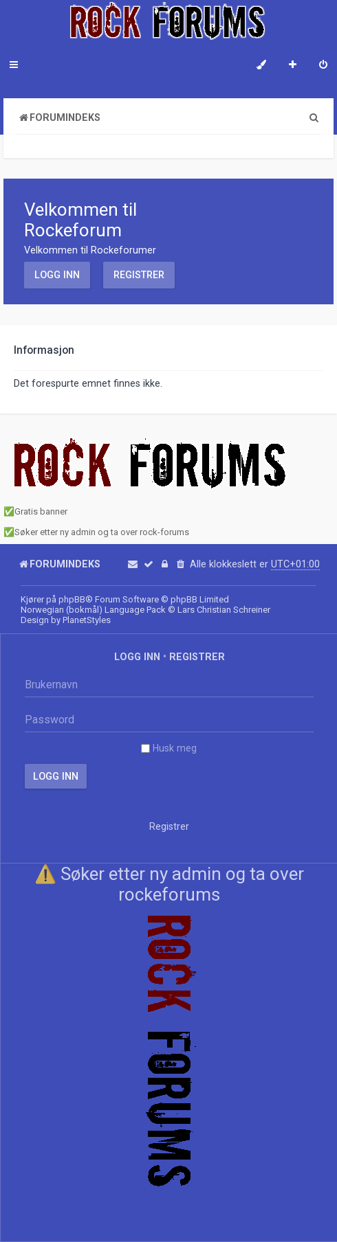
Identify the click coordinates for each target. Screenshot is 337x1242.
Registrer (138, 274)
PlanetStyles (87, 620)
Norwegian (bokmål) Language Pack (93, 610)
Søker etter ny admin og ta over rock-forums (101, 532)
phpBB (71, 599)
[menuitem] (323, 66)
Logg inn (57, 274)
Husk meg (169, 748)
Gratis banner (40, 511)
